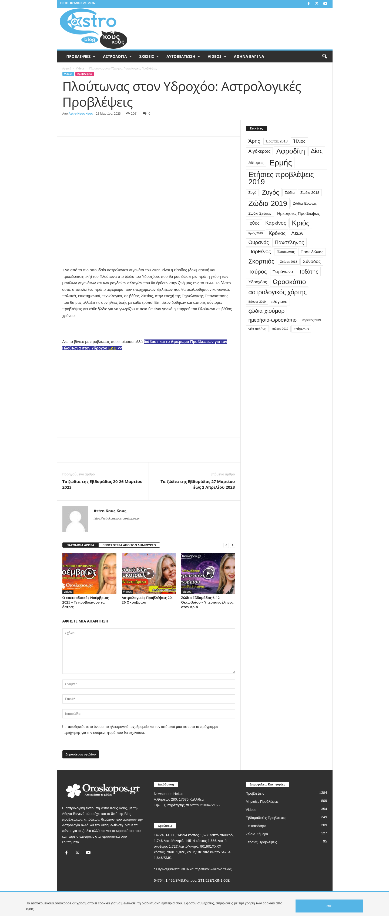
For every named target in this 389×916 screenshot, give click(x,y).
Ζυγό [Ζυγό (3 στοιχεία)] (253, 193)
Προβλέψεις (84, 74)
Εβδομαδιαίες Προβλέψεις (266, 818)
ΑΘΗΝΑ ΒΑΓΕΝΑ (249, 56)
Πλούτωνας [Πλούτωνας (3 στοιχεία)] (286, 252)
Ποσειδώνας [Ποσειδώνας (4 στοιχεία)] (312, 251)
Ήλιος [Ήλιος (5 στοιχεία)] (299, 141)
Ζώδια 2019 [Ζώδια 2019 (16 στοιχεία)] (268, 203)
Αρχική (66, 68)
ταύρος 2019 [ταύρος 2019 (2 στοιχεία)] (280, 328)
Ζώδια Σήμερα (257, 834)
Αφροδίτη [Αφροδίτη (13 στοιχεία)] (290, 151)
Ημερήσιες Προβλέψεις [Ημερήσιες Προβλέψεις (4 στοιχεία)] (298, 213)
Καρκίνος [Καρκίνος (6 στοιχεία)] (275, 223)
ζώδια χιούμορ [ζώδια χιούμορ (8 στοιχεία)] (267, 311)
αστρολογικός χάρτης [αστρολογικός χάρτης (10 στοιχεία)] (278, 292)
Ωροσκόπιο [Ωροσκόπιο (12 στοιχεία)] (289, 281)
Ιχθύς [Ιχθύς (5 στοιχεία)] (254, 223)
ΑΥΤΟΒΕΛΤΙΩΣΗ (183, 56)
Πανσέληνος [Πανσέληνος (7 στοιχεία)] (289, 242)
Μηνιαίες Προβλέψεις (262, 802)
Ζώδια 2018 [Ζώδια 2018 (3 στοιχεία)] (309, 193)
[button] (324, 56)
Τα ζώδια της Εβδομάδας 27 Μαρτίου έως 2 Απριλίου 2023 (197, 484)
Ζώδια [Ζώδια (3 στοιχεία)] (290, 193)
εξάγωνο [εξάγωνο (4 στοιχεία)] (279, 301)
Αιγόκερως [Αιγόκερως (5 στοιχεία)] (260, 151)
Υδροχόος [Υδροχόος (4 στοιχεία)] (258, 281)
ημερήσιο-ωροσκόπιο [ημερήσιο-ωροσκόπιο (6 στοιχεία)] (273, 320)
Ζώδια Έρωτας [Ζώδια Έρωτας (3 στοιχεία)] (305, 203)
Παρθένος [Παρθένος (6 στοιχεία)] (260, 251)
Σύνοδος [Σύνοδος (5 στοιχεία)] (312, 261)
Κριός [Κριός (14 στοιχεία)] (300, 223)
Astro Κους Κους (81, 113)
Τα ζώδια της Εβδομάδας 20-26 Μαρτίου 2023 (102, 484)
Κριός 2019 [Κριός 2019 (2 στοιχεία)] (256, 233)
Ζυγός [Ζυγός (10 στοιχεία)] (270, 192)
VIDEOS (217, 56)
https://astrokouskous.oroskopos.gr (117, 518)
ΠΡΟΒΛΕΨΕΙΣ (81, 56)
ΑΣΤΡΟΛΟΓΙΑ (117, 56)
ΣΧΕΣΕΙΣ (149, 56)
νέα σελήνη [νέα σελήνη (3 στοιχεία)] (257, 329)
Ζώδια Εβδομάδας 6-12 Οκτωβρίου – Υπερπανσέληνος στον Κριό (207, 602)
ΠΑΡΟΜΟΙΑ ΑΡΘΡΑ (80, 545)
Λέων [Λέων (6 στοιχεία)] (297, 233)
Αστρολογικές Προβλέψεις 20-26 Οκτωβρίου (147, 600)
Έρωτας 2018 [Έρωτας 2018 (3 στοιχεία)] (277, 141)
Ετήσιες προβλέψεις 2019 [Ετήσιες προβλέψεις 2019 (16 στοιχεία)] (281, 178)
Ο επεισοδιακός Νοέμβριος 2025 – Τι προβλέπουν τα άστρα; (85, 602)
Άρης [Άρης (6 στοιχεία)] (254, 141)
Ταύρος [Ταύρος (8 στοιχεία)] (258, 271)
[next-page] (232, 545)
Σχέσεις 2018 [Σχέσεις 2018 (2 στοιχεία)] (288, 261)
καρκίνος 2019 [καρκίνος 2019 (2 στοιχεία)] (311, 320)
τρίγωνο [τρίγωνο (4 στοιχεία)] (301, 329)
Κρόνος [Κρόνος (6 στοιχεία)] (277, 233)
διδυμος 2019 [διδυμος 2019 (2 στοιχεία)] (257, 301)
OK (329, 906)
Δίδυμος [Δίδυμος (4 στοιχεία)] (256, 162)
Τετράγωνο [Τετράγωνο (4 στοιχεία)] (283, 271)
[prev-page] (226, 545)
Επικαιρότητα (256, 826)
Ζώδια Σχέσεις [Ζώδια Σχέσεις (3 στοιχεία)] (260, 213)
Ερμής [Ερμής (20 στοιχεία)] (280, 162)
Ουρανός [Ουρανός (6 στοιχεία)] (259, 242)
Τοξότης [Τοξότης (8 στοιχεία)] (308, 271)
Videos (80, 68)
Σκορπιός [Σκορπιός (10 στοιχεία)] (261, 261)
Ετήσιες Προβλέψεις (261, 842)
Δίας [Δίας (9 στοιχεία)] (317, 151)
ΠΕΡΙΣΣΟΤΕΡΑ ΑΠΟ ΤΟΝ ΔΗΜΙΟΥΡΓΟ (129, 545)
